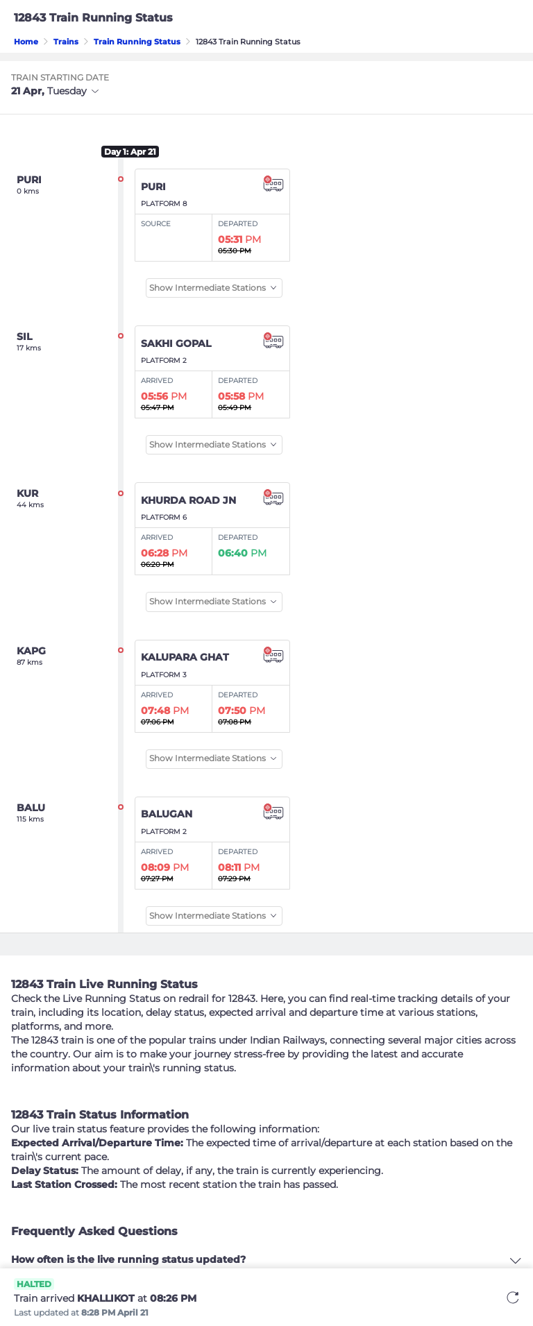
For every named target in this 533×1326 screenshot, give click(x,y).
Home (26, 41)
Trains (65, 41)
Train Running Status (137, 41)
